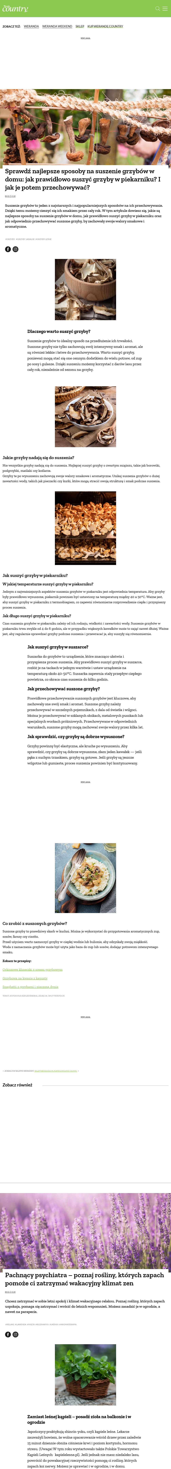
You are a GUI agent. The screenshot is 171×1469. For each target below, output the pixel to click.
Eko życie (10, 196)
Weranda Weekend (57, 26)
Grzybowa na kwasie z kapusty (25, 978)
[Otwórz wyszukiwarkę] (158, 9)
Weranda (31, 26)
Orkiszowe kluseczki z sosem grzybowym (33, 969)
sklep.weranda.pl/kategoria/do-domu (56, 1071)
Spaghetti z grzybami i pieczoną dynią (30, 987)
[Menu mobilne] (165, 8)
